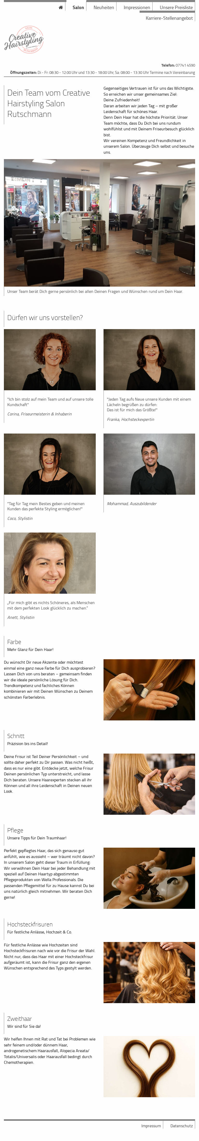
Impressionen (137, 7)
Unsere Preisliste (176, 7)
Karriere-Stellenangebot (169, 18)
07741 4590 (185, 65)
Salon (78, 7)
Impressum (151, 1126)
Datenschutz (181, 1126)
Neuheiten (104, 7)
